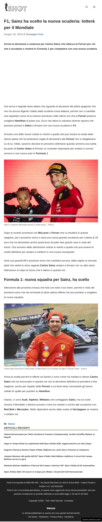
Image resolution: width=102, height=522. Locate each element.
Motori (11, 423)
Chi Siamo (32, 517)
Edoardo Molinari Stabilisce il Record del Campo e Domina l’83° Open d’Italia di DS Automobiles (49, 465)
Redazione (44, 517)
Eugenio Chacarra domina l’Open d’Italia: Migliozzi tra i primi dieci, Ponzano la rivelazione (46, 450)
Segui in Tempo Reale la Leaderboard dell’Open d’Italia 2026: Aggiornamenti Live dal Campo (47, 443)
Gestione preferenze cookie (91, 519)
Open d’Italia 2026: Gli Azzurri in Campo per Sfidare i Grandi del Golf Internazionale (43, 472)
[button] (86, 7)
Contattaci (68, 501)
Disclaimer (69, 517)
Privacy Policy (56, 517)
